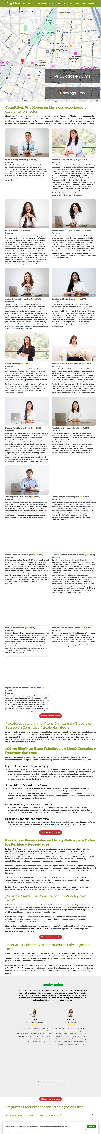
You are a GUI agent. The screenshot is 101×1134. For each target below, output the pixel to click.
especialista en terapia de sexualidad (24, 236)
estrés (28, 322)
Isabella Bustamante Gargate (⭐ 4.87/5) (24, 555)
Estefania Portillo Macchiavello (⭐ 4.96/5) (71, 230)
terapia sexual (20, 178)
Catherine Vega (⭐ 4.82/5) (17, 363)
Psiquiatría (85, 178)
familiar (66, 515)
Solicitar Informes (88, 3)
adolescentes (83, 167)
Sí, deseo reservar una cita (50, 716)
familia (86, 309)
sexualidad (61, 309)
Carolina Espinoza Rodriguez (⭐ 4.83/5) (70, 497)
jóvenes (18, 238)
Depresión (16, 255)
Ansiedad (8, 255)
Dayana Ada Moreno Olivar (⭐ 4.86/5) (23, 428)
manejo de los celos (64, 584)
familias (60, 642)
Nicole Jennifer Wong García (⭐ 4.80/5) (70, 428)
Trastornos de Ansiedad (23, 384)
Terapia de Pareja (58, 382)
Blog (78, 3)
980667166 (9, 929)
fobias (20, 388)
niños (75, 167)
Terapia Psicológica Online (64, 3)
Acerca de (26, 3)
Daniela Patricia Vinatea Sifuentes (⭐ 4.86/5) (73, 555)
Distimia (25, 382)
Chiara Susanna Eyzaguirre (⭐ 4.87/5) (23, 299)
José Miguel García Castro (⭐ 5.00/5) (22, 497)
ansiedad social (10, 388)
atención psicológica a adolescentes (65, 506)
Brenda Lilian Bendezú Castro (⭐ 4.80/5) (71, 628)
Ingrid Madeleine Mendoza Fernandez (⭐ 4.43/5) (25, 689)
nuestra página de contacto (41, 968)
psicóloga (16, 369)
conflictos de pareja (20, 461)
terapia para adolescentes (34, 455)
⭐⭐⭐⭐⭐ (34, 1025)
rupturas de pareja (58, 390)
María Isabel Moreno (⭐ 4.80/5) (20, 628)
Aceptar (91, 1126)
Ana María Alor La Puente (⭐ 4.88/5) (69, 299)
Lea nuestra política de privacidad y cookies (53, 1126)
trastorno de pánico (35, 386)
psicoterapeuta (25, 369)
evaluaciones (30, 178)
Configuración (89, 1129)
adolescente (81, 240)
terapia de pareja (11, 457)
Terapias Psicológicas (42, 3)
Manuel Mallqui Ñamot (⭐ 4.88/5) (21, 160)
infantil (54, 575)
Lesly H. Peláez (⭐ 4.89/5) (17, 230)
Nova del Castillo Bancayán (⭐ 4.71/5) (69, 160)
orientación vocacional (36, 173)
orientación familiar (29, 446)
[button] (38, 1081)
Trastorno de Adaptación (14, 393)
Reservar (9, 162)
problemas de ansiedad (29, 646)
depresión (8, 173)
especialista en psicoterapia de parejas (73, 560)
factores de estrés (31, 390)
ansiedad (44, 171)
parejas (40, 236)
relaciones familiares (28, 176)
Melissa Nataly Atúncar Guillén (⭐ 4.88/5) (71, 363)
